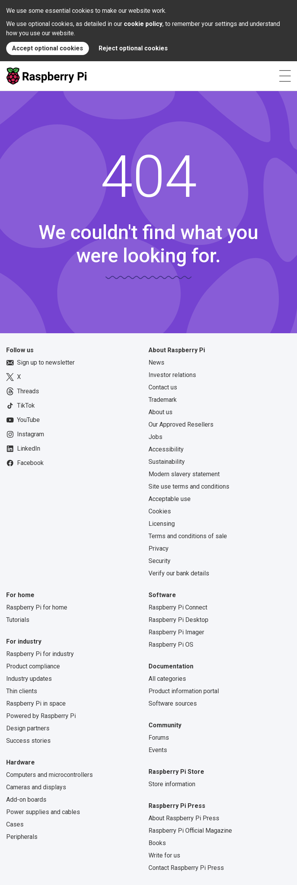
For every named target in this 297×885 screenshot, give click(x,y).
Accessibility (166, 449)
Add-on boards (26, 799)
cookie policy (143, 24)
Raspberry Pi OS (170, 644)
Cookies (159, 511)
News (156, 362)
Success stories (28, 740)
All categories (167, 678)
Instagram (25, 434)
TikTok (20, 406)
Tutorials (17, 619)
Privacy (158, 548)
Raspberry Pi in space (36, 703)
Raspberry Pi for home (36, 607)
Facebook (25, 463)
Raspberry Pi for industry (40, 654)
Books (157, 843)
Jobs (155, 437)
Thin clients (21, 691)
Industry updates (29, 678)
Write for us (164, 855)
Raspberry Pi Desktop (178, 619)
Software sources (172, 703)
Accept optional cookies (47, 48)
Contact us (162, 387)
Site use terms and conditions (188, 486)
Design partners (28, 728)
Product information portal (183, 691)
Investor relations (172, 375)
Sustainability (166, 461)
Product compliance (33, 666)
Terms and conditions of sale (187, 536)
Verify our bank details (178, 573)
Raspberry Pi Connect (177, 607)
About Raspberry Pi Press (183, 818)
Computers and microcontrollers (49, 774)
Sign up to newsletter (40, 363)
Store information (171, 784)
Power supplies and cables (43, 812)
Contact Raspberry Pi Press (186, 867)
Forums (158, 737)
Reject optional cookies (133, 48)
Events (157, 750)
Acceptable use (169, 499)
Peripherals (22, 836)
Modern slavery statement (184, 474)
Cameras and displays (36, 787)
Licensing (161, 523)
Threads (22, 391)
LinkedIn (23, 449)
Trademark (162, 399)
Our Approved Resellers (180, 424)
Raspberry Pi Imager (176, 632)
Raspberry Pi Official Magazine (190, 830)
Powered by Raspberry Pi (41, 716)
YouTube (23, 420)
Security (159, 561)
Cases (15, 824)
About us (160, 412)
